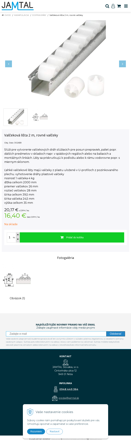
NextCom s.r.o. (95, 439)
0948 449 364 (68, 389)
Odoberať (115, 333)
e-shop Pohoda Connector (74, 439)
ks (14, 237)
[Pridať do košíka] (72, 237)
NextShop (55, 439)
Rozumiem (36, 431)
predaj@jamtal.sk (69, 398)
